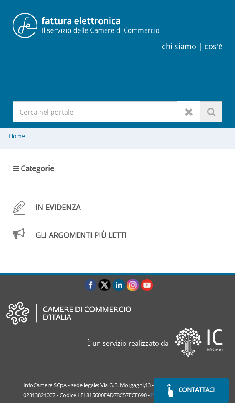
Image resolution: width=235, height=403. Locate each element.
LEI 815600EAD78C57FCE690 (112, 395)
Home (17, 136)
